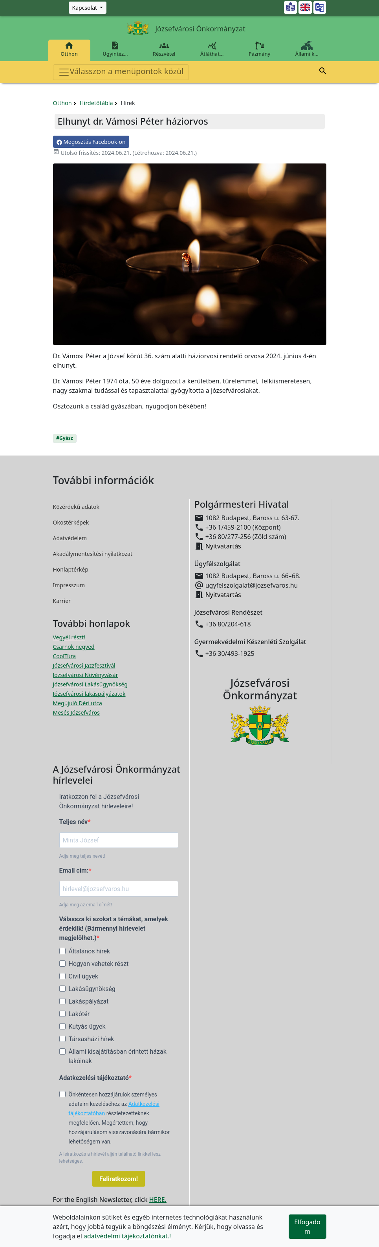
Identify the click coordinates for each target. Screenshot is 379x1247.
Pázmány (259, 49)
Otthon (69, 49)
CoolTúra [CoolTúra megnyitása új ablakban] (64, 656)
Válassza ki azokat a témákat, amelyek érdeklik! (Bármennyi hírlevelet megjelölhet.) (113, 928)
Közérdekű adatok (76, 506)
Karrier (62, 600)
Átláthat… (212, 49)
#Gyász (64, 438)
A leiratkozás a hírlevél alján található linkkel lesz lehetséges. (110, 1157)
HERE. (158, 1199)
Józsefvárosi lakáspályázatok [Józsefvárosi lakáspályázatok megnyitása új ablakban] (89, 693)
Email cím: (74, 870)
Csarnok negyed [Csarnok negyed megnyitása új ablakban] (74, 646)
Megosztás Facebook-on (91, 141)
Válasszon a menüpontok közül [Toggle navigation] (121, 72)
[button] (323, 72)
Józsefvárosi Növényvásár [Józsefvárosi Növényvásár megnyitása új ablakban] (85, 675)
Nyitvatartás (223, 546)
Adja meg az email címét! (85, 905)
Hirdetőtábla (96, 103)
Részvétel (164, 49)
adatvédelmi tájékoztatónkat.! (127, 1236)
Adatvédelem (70, 538)
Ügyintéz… (115, 49)
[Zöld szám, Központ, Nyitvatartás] (88, 8)
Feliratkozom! (118, 1179)
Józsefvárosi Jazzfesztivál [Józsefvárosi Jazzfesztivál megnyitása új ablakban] (84, 665)
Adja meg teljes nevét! (82, 856)
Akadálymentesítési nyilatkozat (93, 553)
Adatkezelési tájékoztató (94, 1078)
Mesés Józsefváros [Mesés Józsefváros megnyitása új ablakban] (76, 712)
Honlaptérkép (70, 569)
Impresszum (69, 585)
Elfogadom (307, 1227)
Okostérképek (71, 522)
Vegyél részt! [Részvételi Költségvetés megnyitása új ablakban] (69, 637)
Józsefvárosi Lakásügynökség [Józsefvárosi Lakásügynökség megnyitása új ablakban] (90, 684)
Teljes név (73, 822)
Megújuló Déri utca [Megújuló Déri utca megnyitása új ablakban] (77, 703)
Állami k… (307, 49)
